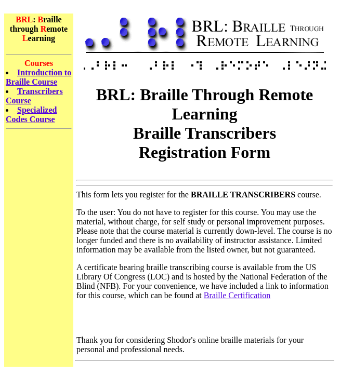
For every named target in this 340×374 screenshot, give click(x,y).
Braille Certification (237, 295)
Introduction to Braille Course (38, 77)
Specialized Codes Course (31, 114)
